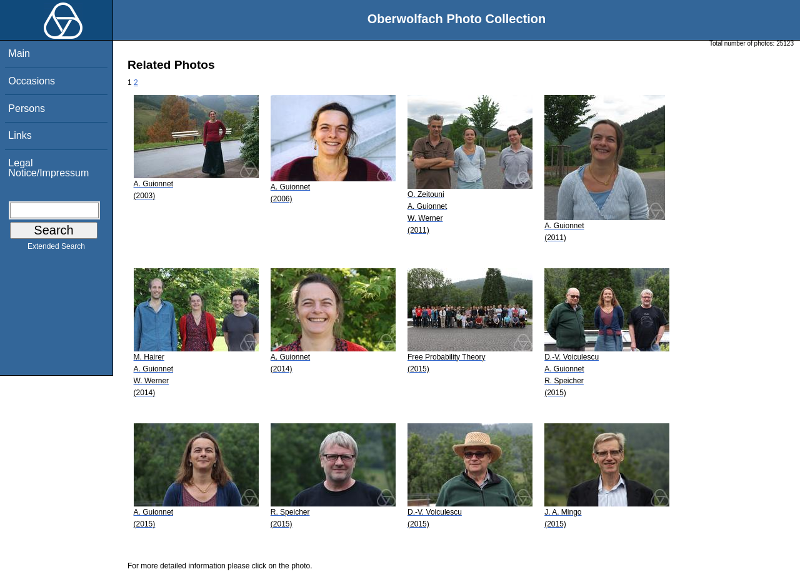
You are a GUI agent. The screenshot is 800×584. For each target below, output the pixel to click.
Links (19, 135)
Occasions (31, 81)
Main (19, 53)
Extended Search (56, 249)
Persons (26, 108)
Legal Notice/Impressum (48, 168)
